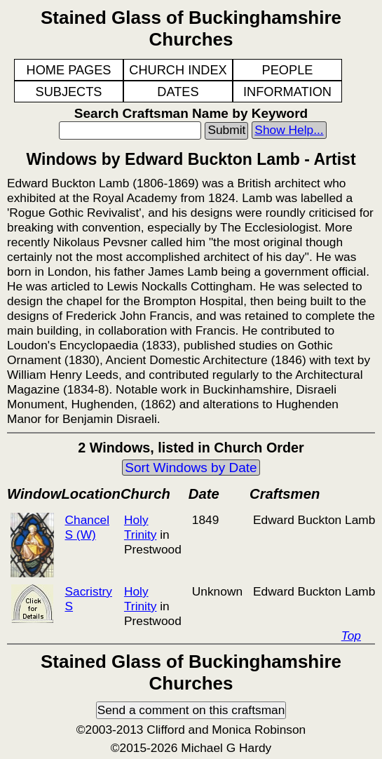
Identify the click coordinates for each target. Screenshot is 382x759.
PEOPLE (287, 70)
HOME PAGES (69, 70)
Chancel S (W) (86, 527)
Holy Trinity (140, 527)
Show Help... (288, 130)
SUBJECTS (69, 92)
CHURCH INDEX (177, 70)
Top (351, 636)
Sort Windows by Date (191, 467)
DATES (177, 92)
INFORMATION (287, 92)
